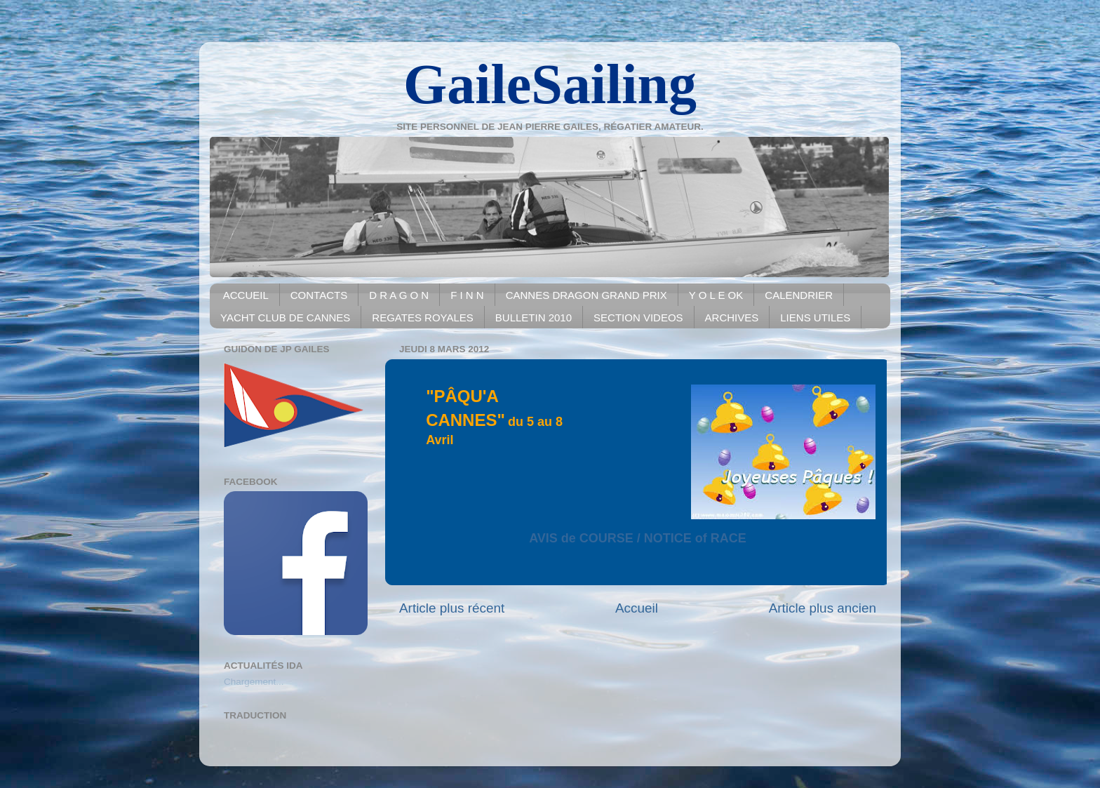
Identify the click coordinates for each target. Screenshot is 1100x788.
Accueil (636, 608)
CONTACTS (318, 295)
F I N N (467, 295)
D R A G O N (399, 295)
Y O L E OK (716, 295)
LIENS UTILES (815, 317)
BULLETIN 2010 (533, 317)
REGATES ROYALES (423, 317)
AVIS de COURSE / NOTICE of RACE (637, 538)
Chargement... (254, 681)
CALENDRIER (799, 295)
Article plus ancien (822, 608)
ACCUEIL (246, 295)
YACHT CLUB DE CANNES (285, 317)
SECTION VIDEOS (638, 317)
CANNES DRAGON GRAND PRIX (586, 295)
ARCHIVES (732, 317)
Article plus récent (451, 608)
